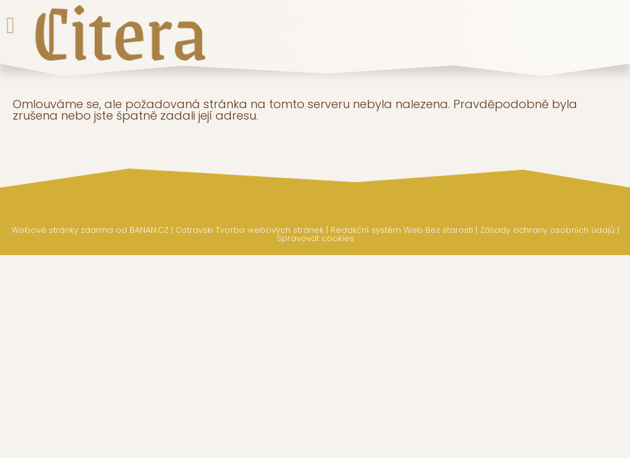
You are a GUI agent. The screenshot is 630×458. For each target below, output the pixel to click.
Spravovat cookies (315, 238)
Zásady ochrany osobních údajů (547, 230)
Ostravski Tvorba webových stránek (249, 230)
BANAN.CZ (149, 230)
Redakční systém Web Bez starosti (402, 230)
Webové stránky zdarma (62, 230)
